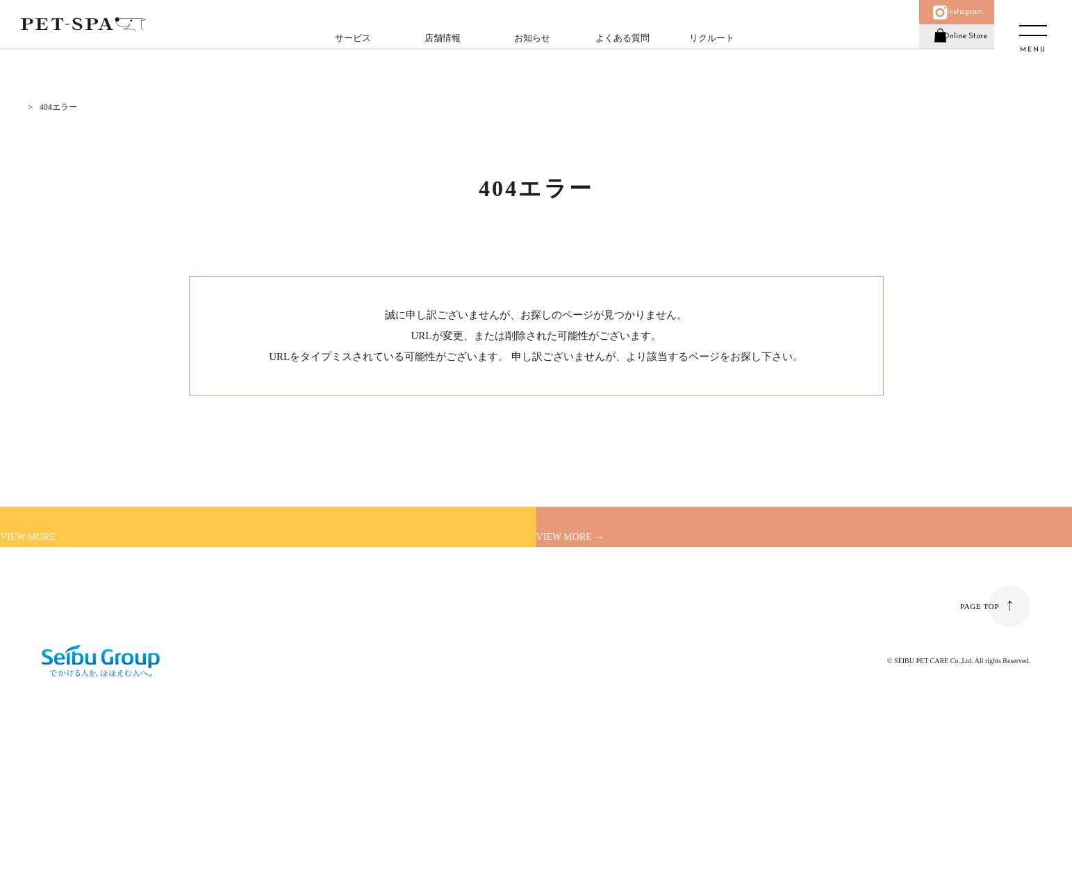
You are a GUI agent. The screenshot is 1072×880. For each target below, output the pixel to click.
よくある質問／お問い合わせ (153, 717)
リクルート (705, 52)
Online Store (951, 58)
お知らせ (526, 52)
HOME (33, 107)
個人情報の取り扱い (259, 717)
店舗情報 (436, 52)
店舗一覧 (615, 565)
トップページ (626, 356)
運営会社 (58, 717)
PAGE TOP (978, 735)
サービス (347, 52)
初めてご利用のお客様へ (144, 565)
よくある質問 (615, 52)
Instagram (952, 19)
